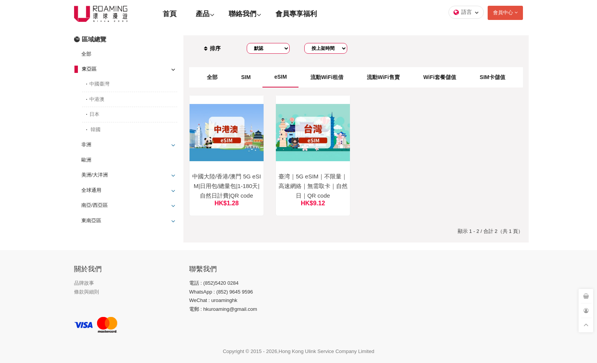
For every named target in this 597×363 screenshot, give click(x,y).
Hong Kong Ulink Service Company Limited (326, 351)
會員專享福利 (296, 14)
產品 (202, 14)
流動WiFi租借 (326, 77)
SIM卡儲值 (492, 77)
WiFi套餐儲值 (439, 77)
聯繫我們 (203, 269)
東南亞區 (91, 220)
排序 (212, 48)
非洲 (86, 144)
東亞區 (89, 69)
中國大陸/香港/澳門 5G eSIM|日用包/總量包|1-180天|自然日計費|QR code (226, 186)
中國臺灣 (99, 84)
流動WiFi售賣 (383, 77)
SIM (246, 77)
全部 (86, 54)
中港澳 (96, 99)
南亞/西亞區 (94, 205)
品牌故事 (84, 283)
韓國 (95, 129)
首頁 (169, 14)
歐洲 (86, 160)
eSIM (280, 77)
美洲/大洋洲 (94, 175)
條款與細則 (86, 292)
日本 (94, 114)
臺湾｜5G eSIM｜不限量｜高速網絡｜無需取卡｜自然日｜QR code (313, 186)
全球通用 (91, 190)
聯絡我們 (242, 14)
